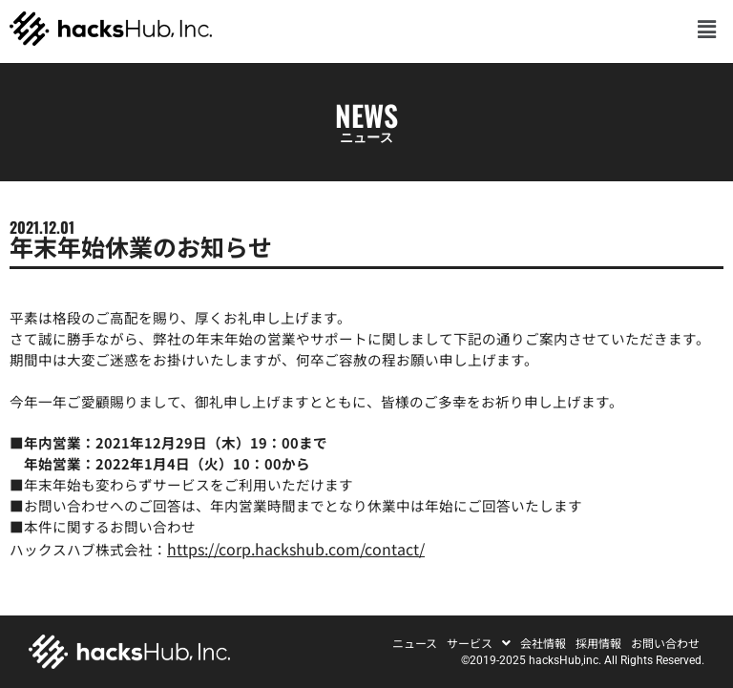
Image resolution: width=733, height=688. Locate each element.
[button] (707, 28)
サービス (479, 643)
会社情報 (543, 643)
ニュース (414, 643)
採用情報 (598, 643)
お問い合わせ (665, 643)
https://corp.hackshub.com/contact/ (296, 548)
